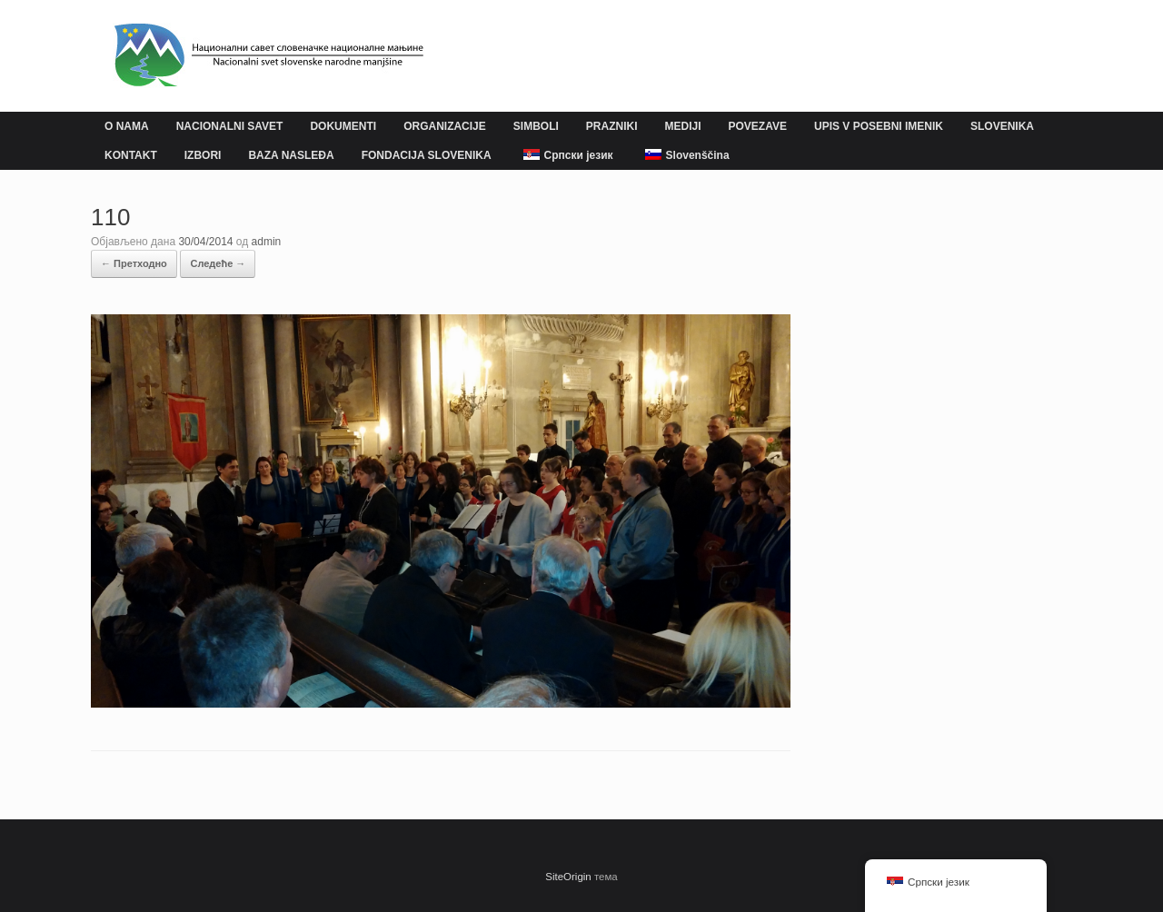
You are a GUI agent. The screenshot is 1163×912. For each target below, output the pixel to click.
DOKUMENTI (343, 126)
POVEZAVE (758, 126)
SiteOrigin (568, 876)
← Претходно (134, 263)
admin (267, 241)
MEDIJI (682, 126)
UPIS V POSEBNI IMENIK (878, 126)
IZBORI (203, 155)
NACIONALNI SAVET (229, 126)
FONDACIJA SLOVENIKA (427, 155)
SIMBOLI (536, 126)
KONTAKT (130, 155)
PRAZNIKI (612, 126)
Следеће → (217, 263)
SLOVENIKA (1002, 126)
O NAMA (126, 126)
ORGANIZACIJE (444, 126)
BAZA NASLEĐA (290, 155)
